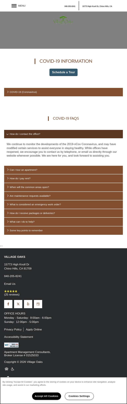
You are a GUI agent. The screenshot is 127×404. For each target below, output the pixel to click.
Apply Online (34, 329)
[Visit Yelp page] (28, 304)
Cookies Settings (79, 396)
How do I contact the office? (23, 134)
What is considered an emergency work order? (34, 204)
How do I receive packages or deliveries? (31, 213)
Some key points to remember (25, 230)
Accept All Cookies (46, 396)
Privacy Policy (13, 329)
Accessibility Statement (18, 336)
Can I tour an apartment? (22, 169)
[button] (97, 5)
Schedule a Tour (63, 72)
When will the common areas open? (28, 187)
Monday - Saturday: (16, 317)
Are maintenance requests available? (28, 195)
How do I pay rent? (18, 178)
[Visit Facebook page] (8, 304)
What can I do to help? (21, 221)
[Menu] (18, 6)
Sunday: (9, 321)
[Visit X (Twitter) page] (18, 304)
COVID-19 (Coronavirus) (22, 92)
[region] (63, 390)
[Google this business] (38, 304)
